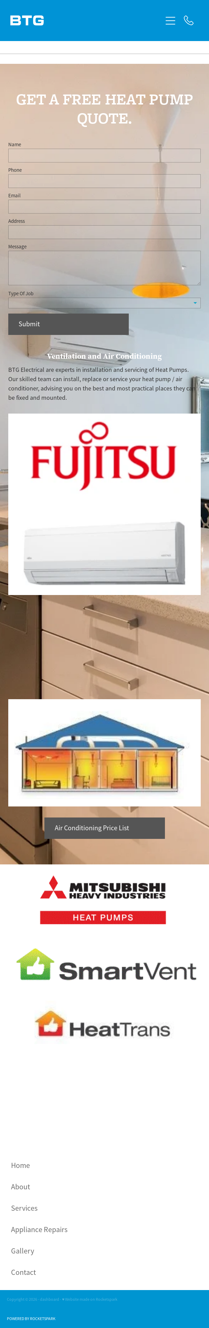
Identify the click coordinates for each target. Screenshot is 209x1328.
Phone (15, 169)
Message (17, 246)
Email (14, 195)
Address (16, 221)
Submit (29, 324)
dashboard (49, 1299)
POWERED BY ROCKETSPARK (31, 1318)
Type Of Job (20, 293)
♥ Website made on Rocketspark (89, 1299)
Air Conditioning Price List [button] (92, 828)
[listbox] (104, 303)
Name (14, 144)
